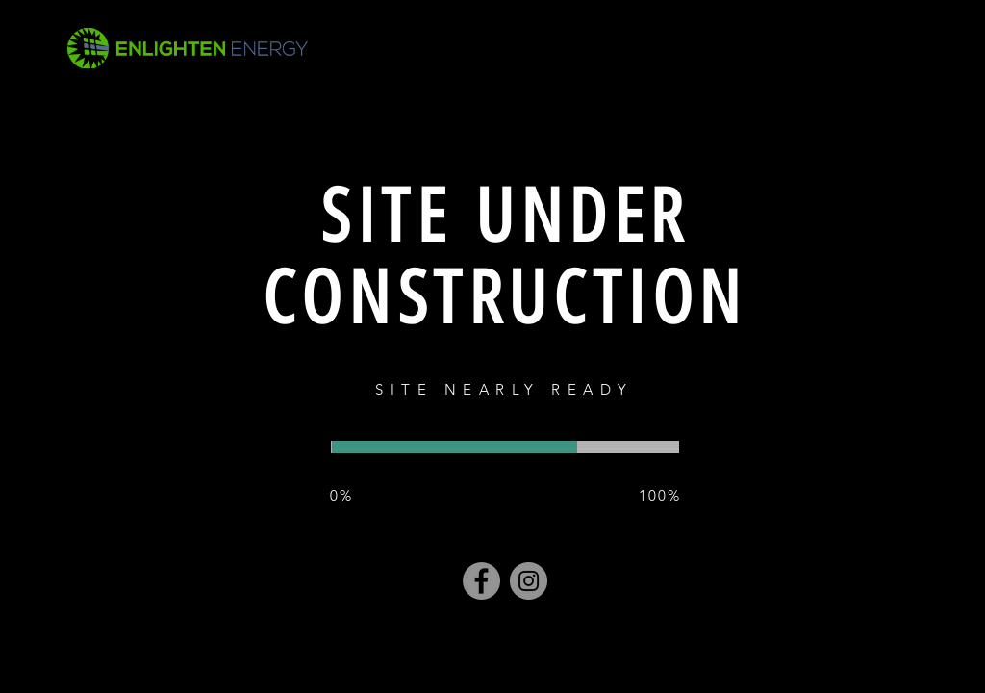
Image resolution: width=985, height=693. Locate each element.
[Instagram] (528, 581)
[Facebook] (481, 581)
